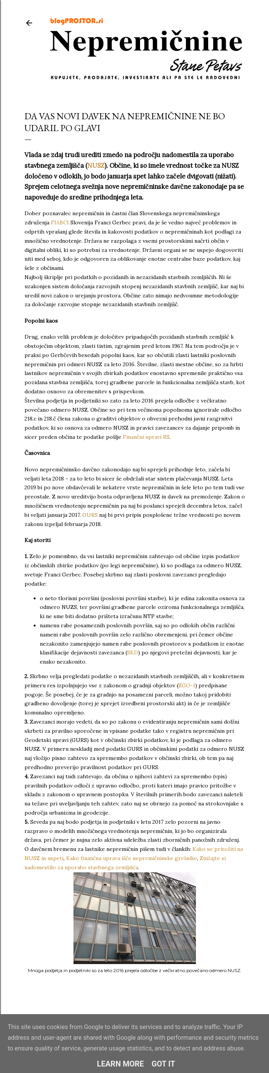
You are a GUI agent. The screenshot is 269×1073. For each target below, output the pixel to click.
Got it (163, 1063)
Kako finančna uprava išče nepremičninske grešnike (131, 858)
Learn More (120, 1063)
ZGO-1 (186, 685)
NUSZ (95, 165)
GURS (90, 514)
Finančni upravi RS (146, 436)
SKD (132, 652)
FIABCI (60, 222)
